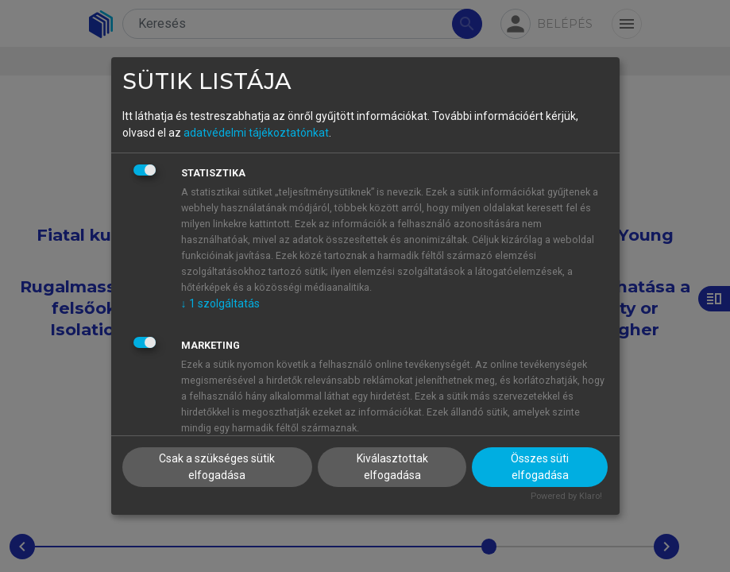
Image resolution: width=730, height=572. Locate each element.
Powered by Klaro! (566, 496)
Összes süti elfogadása (540, 466)
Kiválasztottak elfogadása (392, 466)
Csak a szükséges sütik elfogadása (217, 466)
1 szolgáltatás (220, 303)
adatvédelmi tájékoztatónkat (256, 132)
